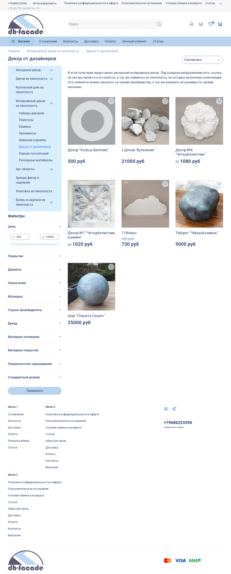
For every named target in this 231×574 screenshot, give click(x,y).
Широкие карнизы (32, 140)
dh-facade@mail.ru (45, 3)
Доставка (91, 41)
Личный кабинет (134, 41)
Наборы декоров (31, 113)
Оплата (110, 41)
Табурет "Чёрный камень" (196, 233)
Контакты (70, 41)
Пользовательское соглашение (142, 3)
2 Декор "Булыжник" (139, 150)
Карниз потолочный (34, 153)
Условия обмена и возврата (184, 3)
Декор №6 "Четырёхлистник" (190, 152)
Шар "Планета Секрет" (86, 316)
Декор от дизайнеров (35, 147)
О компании (48, 41)
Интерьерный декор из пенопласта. (53, 51)
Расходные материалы (36, 160)
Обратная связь (55, 441)
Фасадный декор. (29, 70)
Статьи (210, 3)
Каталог (20, 41)
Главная (14, 51)
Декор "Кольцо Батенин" (88, 150)
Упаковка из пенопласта (34, 191)
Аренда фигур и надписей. (27, 180)
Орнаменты (27, 133)
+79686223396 (17, 3)
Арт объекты (25, 169)
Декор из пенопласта (31, 79)
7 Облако (129, 233)
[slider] (12, 244)
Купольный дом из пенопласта (29, 89)
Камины (25, 126)
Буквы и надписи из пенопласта (30, 202)
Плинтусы (26, 120)
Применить (34, 391)
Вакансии (51, 467)
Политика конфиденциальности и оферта (91, 3)
